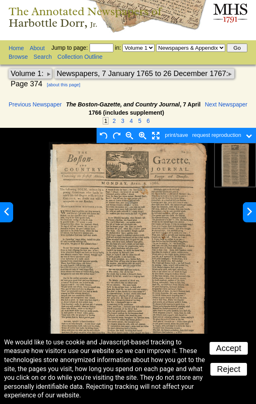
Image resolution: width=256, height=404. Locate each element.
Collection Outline (80, 56)
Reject (228, 369)
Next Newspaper (226, 104)
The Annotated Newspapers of (85, 17)
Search (43, 56)
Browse (18, 56)
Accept (228, 348)
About (37, 48)
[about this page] (63, 84)
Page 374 (26, 84)
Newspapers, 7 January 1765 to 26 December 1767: (142, 73)
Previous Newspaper (35, 104)
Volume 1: (28, 73)
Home (16, 48)
